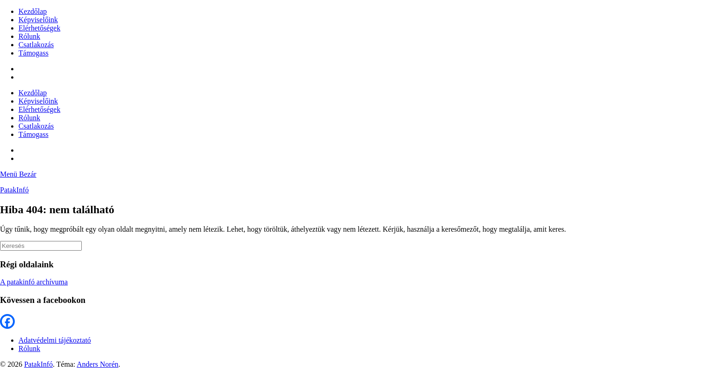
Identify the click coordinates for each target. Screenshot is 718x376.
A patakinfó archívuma (34, 282)
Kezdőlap (32, 11)
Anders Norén (97, 364)
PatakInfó (14, 190)
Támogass (33, 53)
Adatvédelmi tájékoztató (54, 340)
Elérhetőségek (39, 28)
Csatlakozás (36, 45)
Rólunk (29, 36)
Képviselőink (38, 20)
